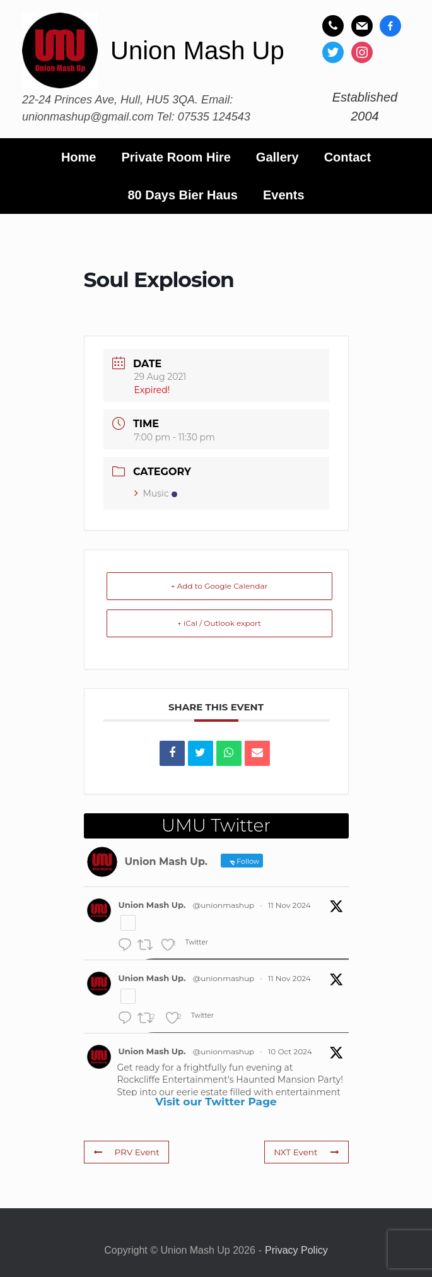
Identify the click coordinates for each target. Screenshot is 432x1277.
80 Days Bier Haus (182, 195)
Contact (347, 157)
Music (155, 493)
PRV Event (125, 1151)
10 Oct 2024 (290, 1051)
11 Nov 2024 (289, 905)
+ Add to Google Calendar (219, 586)
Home (78, 157)
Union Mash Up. (152, 905)
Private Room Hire (175, 157)
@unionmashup (223, 905)
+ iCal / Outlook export (219, 623)
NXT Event (307, 1151)
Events (284, 195)
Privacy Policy (296, 1250)
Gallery (277, 157)
